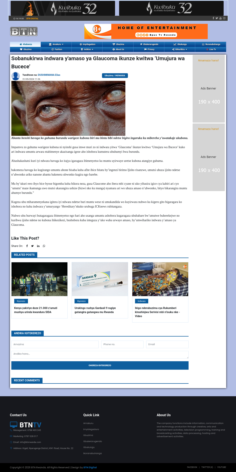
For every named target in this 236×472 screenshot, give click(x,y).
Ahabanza (26, 44)
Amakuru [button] (56, 44)
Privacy (149, 49)
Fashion (56, 49)
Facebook (192, 467)
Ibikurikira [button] (179, 49)
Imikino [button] (87, 49)
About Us (118, 49)
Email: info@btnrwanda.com (25, 442)
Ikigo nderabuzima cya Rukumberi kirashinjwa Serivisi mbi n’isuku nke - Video (157, 312)
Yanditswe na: (41, 75)
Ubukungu (180, 44)
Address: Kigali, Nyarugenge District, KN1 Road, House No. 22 (41, 448)
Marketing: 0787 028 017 (24, 436)
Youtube (221, 467)
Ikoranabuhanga (211, 44)
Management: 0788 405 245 (25, 430)
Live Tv (211, 49)
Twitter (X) (207, 467)
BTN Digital (90, 467)
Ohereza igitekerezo (100, 365)
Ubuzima (118, 44)
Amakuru (88, 423)
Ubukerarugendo (149, 44)
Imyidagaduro (87, 44)
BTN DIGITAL (32, 18)
